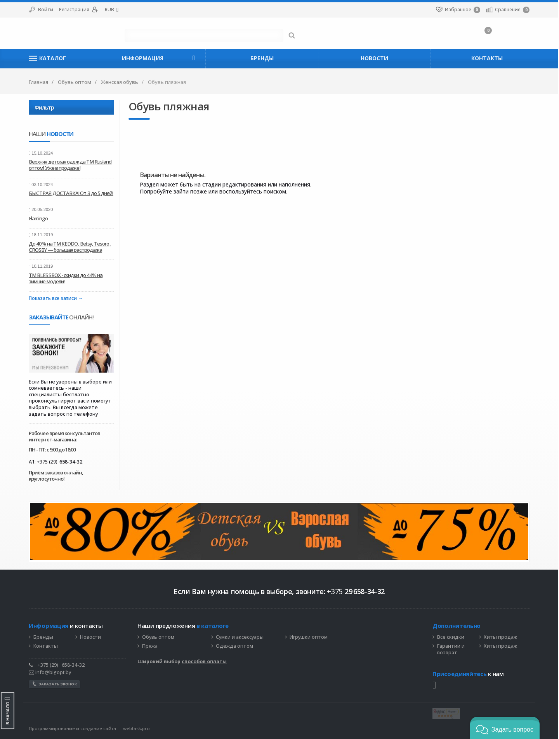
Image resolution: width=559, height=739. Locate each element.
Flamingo (38, 218)
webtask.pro (136, 728)
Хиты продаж (500, 637)
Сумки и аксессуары (240, 637)
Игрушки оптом (309, 637)
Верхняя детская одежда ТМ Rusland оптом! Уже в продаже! (70, 164)
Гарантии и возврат (451, 649)
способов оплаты (204, 661)
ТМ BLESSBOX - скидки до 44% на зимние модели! (66, 278)
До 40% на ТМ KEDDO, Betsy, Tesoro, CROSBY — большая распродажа (70, 246)
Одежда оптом (234, 646)
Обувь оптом (158, 637)
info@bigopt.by (50, 672)
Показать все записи (53, 299)
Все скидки (451, 637)
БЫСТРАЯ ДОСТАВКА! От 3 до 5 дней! (71, 193)
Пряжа (150, 646)
